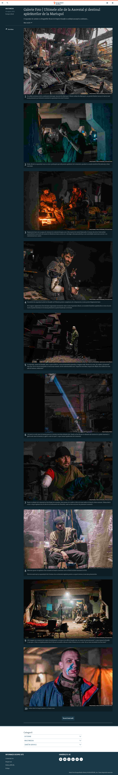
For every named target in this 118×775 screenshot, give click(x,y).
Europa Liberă (9, 14)
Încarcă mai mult (68, 718)
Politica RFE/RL (10, 765)
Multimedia (9, 9)
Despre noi (8, 762)
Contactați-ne (9, 758)
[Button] (9, 29)
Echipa (7, 768)
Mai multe (28, 23)
